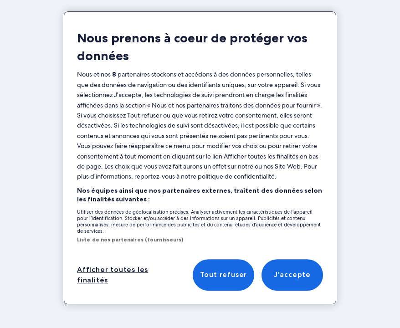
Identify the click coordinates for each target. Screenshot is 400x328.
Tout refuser (223, 275)
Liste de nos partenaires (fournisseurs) (130, 239)
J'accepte (292, 275)
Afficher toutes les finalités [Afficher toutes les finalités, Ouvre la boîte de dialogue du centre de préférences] (112, 274)
